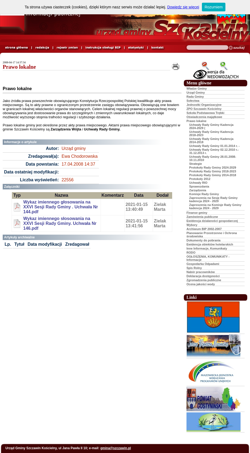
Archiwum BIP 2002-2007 (204, 229)
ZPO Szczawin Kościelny (204, 108)
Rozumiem (214, 7)
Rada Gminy (195, 96)
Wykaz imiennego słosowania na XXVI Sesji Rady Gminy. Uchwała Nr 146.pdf (59, 223)
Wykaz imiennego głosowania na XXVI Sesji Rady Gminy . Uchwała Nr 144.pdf (60, 207)
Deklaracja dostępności (203, 276)
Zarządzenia (197, 190)
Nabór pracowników (200, 272)
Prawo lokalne (19, 67)
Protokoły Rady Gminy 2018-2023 (212, 171)
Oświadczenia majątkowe (204, 117)
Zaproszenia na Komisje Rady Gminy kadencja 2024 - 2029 (215, 206)
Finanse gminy (196, 212)
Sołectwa (192, 100)
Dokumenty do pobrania (203, 240)
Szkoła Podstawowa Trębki (205, 112)
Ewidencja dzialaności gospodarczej (212, 220)
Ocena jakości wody (200, 284)
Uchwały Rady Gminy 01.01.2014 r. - (214, 145)
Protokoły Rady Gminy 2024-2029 (212, 167)
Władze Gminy (196, 88)
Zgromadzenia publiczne (203, 280)
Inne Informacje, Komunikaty (206, 248)
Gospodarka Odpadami (202, 263)
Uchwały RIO (198, 182)
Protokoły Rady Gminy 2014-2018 (212, 175)
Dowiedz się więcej (183, 7)
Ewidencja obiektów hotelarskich (209, 244)
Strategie (195, 163)
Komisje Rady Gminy (204, 194)
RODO (190, 252)
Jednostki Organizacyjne (204, 104)
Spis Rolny (194, 268)
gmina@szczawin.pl (115, 448)
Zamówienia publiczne (202, 216)
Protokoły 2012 (199, 178)
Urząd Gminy (195, 92)
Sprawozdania (199, 186)
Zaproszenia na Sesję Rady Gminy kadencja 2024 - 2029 (213, 199)
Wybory (191, 224)
